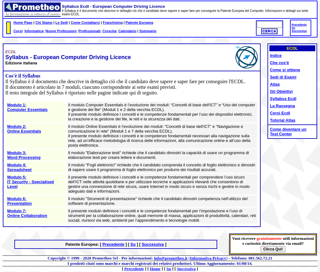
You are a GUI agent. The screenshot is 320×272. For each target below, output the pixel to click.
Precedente (299, 24)
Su (293, 27)
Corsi (17, 31)
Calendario (127, 31)
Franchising (112, 22)
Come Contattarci (85, 22)
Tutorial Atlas (283, 120)
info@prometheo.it (171, 258)
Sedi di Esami (283, 77)
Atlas (275, 84)
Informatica (33, 31)
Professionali (89, 31)
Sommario (148, 31)
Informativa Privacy (208, 258)
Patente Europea (139, 22)
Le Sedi (61, 22)
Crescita (109, 31)
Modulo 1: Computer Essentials (27, 107)
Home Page (22, 22)
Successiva (299, 31)
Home (155, 268)
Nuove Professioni (61, 31)
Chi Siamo (43, 22)
